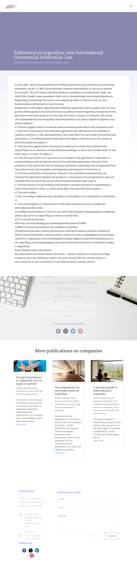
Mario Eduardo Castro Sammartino (29, 62)
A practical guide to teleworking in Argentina (105, 391)
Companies (57, 62)
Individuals (59, 410)
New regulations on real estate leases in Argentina (67, 391)
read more (21, 424)
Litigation (66, 62)
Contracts (69, 404)
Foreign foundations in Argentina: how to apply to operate (29, 380)
